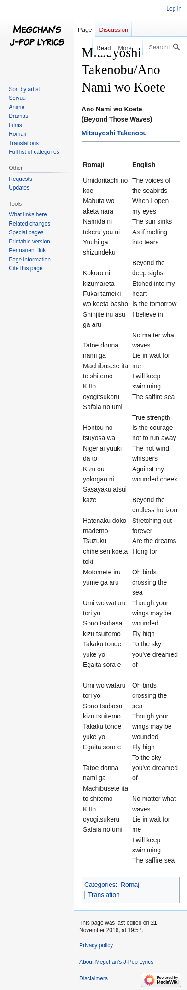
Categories (100, 884)
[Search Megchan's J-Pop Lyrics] (164, 47)
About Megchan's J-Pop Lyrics (116, 962)
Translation (104, 894)
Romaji (131, 884)
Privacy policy (96, 945)
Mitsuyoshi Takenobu (114, 133)
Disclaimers (93, 978)
